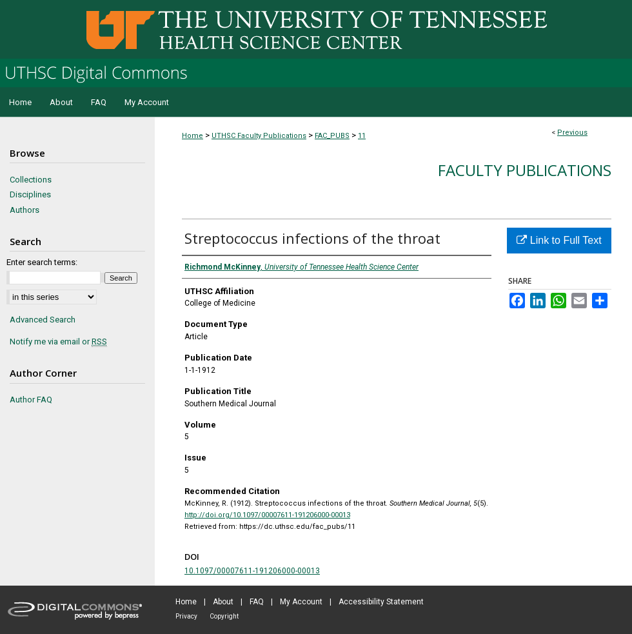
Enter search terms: (41, 262)
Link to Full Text (559, 240)
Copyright (224, 616)
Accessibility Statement (381, 601)
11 (362, 136)
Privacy (186, 616)
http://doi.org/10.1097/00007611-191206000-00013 (267, 515)
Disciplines (30, 194)
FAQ (257, 601)
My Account (301, 601)
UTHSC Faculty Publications (259, 136)
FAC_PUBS (332, 136)
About (223, 601)
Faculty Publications (524, 170)
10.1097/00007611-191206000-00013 (252, 570)
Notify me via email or (58, 342)
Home (192, 136)
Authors (24, 210)
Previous (572, 132)
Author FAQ (31, 399)
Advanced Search (42, 319)
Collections (31, 179)
